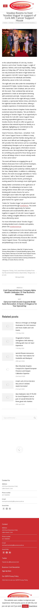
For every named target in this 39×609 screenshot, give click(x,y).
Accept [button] (25, 606)
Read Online (23, 273)
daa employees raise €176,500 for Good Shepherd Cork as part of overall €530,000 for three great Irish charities (26, 397)
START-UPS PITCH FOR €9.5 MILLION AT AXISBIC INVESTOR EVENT (25, 383)
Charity (11, 270)
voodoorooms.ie (15, 227)
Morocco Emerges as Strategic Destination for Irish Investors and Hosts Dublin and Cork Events (26, 326)
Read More (33, 606)
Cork (15, 270)
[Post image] (8, 326)
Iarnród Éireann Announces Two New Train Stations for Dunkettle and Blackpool (25, 355)
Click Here (5, 580)
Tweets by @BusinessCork (10, 562)
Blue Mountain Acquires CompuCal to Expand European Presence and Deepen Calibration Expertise (26, 369)
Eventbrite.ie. (24, 206)
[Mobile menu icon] (5, 6)
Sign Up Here (6, 571)
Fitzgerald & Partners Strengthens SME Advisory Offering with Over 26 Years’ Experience (25, 341)
